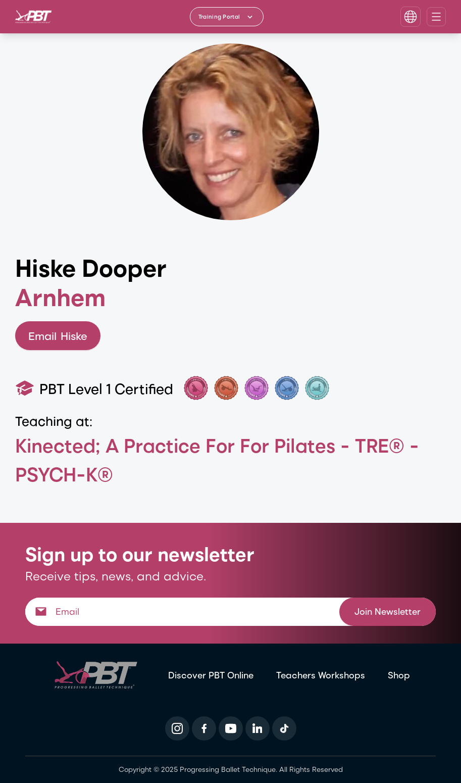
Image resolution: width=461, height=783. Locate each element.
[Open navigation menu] (436, 16)
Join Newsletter (387, 611)
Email (57, 336)
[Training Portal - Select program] (227, 16)
